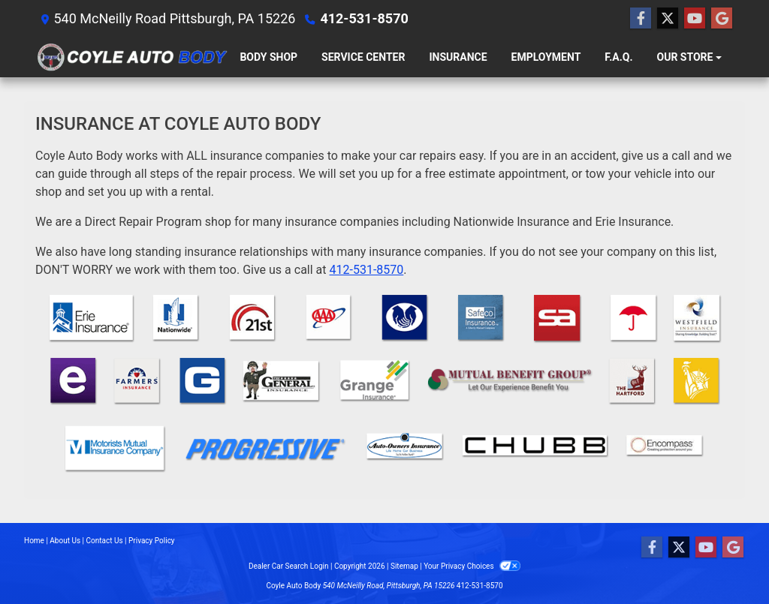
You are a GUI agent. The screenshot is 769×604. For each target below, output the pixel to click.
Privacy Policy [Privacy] (151, 540)
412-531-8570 (364, 18)
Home (34, 540)
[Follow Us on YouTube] (694, 19)
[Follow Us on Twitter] (667, 19)
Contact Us (104, 540)
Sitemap (404, 566)
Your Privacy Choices (472, 566)
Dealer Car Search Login (289, 566)
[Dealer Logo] (131, 57)
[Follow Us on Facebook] (640, 19)
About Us (65, 540)
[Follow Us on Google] (721, 19)
